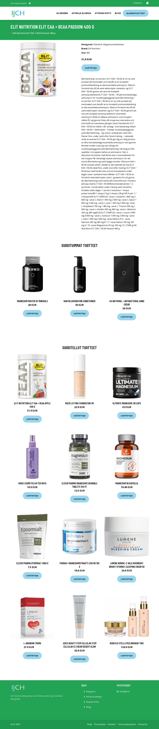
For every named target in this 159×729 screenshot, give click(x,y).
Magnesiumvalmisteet (113, 44)
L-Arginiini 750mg (32, 643)
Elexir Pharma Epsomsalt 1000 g (32, 563)
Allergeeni (62, 13)
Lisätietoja (91, 68)
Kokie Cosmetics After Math (32, 483)
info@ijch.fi (137, 3)
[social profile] (30, 3)
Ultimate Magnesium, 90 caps (127, 403)
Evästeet (112, 724)
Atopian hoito (103, 13)
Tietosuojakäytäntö (127, 724)
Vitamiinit (97, 44)
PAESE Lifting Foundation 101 (79, 403)
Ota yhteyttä (100, 724)
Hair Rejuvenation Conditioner (79, 301)
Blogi (118, 13)
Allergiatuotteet (135, 13)
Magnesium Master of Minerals (32, 301)
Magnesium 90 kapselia (126, 483)
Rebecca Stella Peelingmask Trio (127, 643)
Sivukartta (142, 724)
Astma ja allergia (81, 13)
